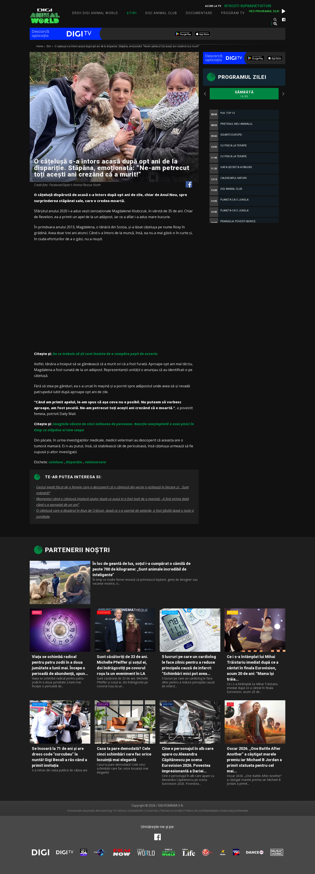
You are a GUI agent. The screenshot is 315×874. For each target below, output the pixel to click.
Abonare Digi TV (106, 810)
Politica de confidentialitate (201, 810)
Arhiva (122, 810)
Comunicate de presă (80, 810)
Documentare (199, 13)
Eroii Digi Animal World (95, 13)
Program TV (233, 13)
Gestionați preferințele (234, 810)
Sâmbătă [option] (244, 94)
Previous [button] (205, 94)
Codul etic (152, 810)
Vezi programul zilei (264, 11)
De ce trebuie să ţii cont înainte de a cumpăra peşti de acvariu (105, 353)
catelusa (56, 462)
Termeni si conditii (171, 810)
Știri (132, 13)
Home (40, 46)
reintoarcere (95, 462)
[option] (244, 220)
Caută (275, 19)
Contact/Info (136, 810)
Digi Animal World (45, 16)
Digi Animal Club (161, 13)
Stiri (49, 46)
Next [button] (283, 94)
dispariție (74, 462)
